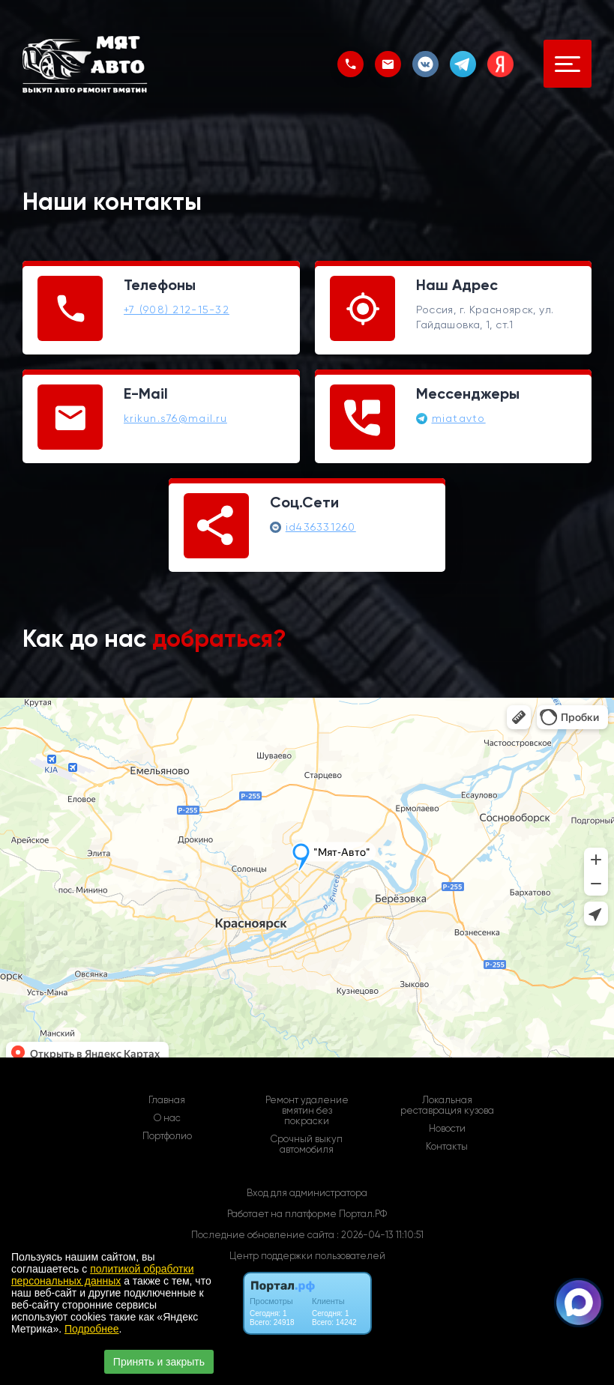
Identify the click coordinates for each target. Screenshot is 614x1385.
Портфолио (167, 1136)
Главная (166, 1100)
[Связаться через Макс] (578, 1302)
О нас (167, 1118)
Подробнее (91, 1329)
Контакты (447, 1146)
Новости (447, 1128)
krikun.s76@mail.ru (175, 418)
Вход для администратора (307, 1192)
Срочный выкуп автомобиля (307, 1144)
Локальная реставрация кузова (447, 1105)
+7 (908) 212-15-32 (176, 310)
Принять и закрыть (159, 1362)
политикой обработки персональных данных (102, 1275)
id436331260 (321, 527)
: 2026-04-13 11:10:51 (380, 1234)
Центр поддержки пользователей (307, 1255)
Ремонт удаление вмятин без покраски (307, 1110)
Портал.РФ (363, 1213)
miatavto (459, 418)
